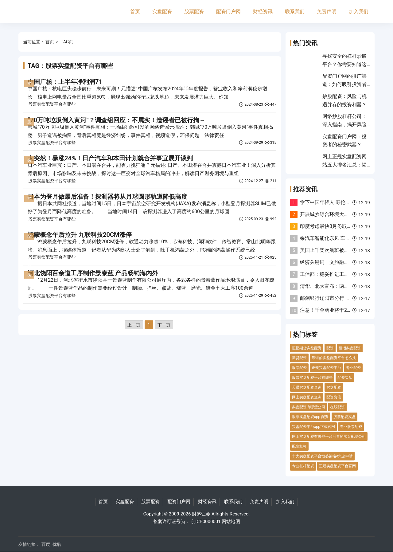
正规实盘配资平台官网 (337, 466)
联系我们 (295, 11)
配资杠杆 (299, 446)
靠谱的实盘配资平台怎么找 (334, 358)
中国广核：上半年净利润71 (65, 81)
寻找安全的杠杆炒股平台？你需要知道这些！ (344, 64)
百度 (45, 544)
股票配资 (194, 11)
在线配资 (337, 407)
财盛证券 (201, 514)
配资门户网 (228, 11)
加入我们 (358, 11)
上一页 (133, 325)
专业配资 (353, 368)
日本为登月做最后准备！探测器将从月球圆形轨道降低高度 (107, 196)
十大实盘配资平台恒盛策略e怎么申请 (322, 456)
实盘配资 (162, 11)
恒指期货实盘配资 (306, 348)
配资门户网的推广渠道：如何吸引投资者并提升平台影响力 (344, 84)
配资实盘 (344, 377)
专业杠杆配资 (303, 466)
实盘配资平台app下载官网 (313, 427)
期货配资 (299, 358)
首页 (135, 11)
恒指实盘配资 (350, 348)
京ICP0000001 (205, 521)
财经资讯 (263, 11)
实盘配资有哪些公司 (308, 407)
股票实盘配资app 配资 (310, 417)
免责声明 (327, 11)
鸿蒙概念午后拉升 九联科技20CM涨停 (80, 234)
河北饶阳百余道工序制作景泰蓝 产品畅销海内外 (93, 273)
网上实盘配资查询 (306, 397)
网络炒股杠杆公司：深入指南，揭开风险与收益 (344, 124)
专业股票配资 (351, 427)
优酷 (57, 544)
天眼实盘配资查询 (306, 387)
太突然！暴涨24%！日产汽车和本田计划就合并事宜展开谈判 (110, 158)
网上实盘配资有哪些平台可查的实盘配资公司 (329, 436)
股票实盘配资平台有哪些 (52, 104)
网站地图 (231, 521)
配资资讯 (333, 397)
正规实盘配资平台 (326, 368)
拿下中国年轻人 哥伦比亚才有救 (335, 202)
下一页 (164, 325)
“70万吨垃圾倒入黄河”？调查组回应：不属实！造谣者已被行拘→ (116, 120)
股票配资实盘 (344, 417)
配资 (330, 348)
